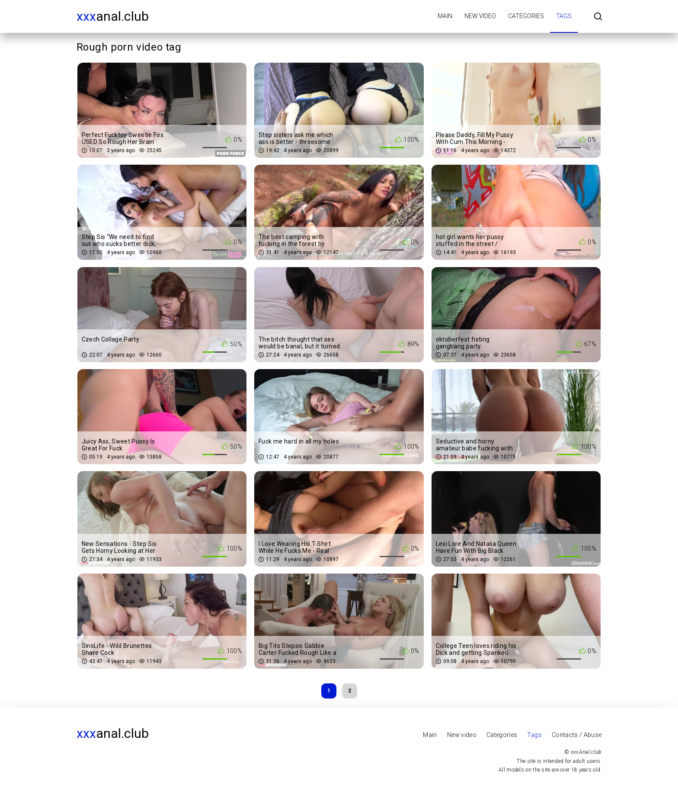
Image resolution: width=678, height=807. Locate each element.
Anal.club (113, 16)
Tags (564, 16)
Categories (526, 16)
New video (480, 16)
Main (445, 16)
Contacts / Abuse (577, 734)
